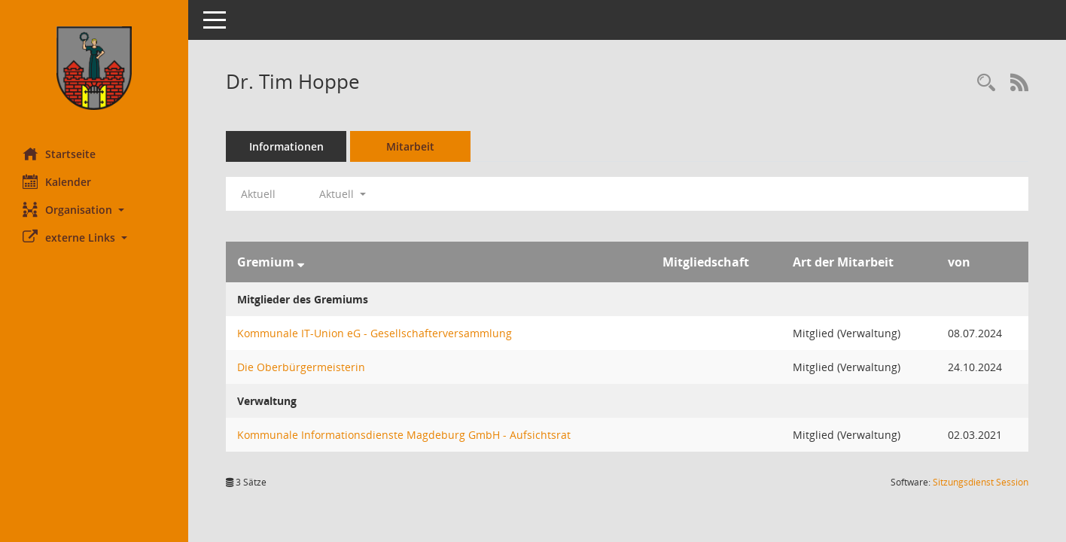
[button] (94, 210)
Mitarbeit (410, 146)
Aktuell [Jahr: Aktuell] (258, 194)
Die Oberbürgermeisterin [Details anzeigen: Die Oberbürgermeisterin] (301, 367)
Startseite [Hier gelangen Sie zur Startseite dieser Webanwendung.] (59, 153)
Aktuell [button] (342, 194)
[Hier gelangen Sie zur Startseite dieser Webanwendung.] (94, 68)
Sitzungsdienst (980, 482)
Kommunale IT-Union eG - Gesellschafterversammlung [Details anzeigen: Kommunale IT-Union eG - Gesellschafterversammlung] (374, 333)
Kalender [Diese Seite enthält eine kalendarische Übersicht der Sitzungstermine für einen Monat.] (57, 181)
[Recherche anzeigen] (986, 83)
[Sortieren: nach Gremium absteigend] (300, 262)
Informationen (286, 146)
